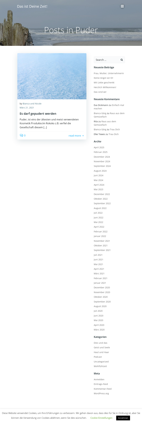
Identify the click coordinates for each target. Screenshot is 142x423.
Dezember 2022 (101, 192)
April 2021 (98, 267)
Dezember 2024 (101, 155)
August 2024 (99, 169)
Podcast (97, 355)
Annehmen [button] (123, 418)
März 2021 (98, 272)
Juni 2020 (97, 314)
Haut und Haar (100, 350)
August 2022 (99, 206)
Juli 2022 (97, 211)
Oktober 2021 (99, 244)
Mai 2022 (97, 220)
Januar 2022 (99, 234)
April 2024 (98, 183)
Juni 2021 (97, 258)
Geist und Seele (101, 346)
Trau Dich (114, 128)
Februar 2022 (99, 230)
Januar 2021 (99, 281)
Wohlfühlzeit (99, 364)
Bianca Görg (99, 111)
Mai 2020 (97, 318)
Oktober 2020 (99, 295)
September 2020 (101, 300)
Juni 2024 (97, 174)
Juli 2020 (97, 309)
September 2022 (101, 202)
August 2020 (99, 304)
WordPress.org (100, 392)
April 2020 (98, 323)
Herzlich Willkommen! (104, 85)
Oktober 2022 (99, 197)
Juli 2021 (97, 253)
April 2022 (98, 225)
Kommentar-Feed (101, 387)
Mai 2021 (97, 262)
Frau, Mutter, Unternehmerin (108, 71)
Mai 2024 (97, 178)
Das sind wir (99, 90)
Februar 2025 (99, 150)
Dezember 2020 (101, 286)
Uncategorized (100, 360)
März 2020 (98, 328)
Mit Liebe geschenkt (103, 81)
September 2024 (101, 164)
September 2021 (101, 248)
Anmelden (98, 378)
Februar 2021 (99, 276)
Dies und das (99, 341)
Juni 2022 (97, 216)
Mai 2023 (97, 188)
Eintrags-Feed (100, 382)
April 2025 (98, 146)
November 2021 (101, 239)
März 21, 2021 (27, 108)
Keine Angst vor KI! (102, 76)
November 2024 (101, 160)
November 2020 (101, 290)
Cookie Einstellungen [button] (101, 417)
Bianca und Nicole (32, 104)
